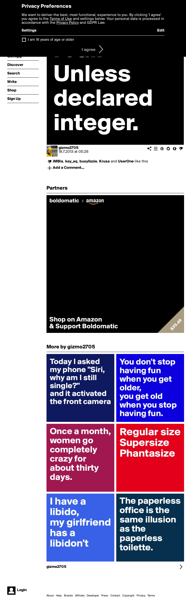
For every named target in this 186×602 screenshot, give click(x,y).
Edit (160, 30)
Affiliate (80, 595)
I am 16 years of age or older (51, 40)
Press (104, 595)
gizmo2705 (68, 148)
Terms (151, 595)
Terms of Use (61, 19)
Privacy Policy (67, 23)
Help (59, 595)
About (50, 595)
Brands (68, 595)
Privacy (141, 595)
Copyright (128, 595)
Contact (115, 595)
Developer (93, 595)
